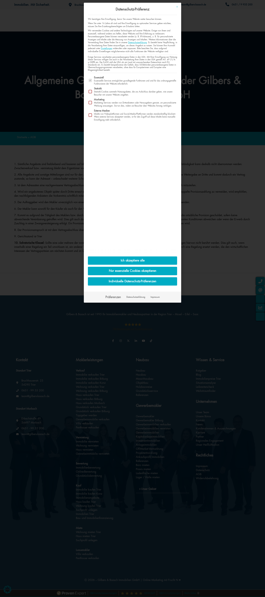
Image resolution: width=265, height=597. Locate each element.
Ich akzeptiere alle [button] (132, 260)
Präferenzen (113, 297)
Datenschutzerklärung (137, 42)
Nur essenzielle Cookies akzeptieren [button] (132, 270)
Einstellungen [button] (106, 48)
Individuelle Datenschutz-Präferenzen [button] (132, 281)
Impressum (155, 297)
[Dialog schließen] (177, 6)
